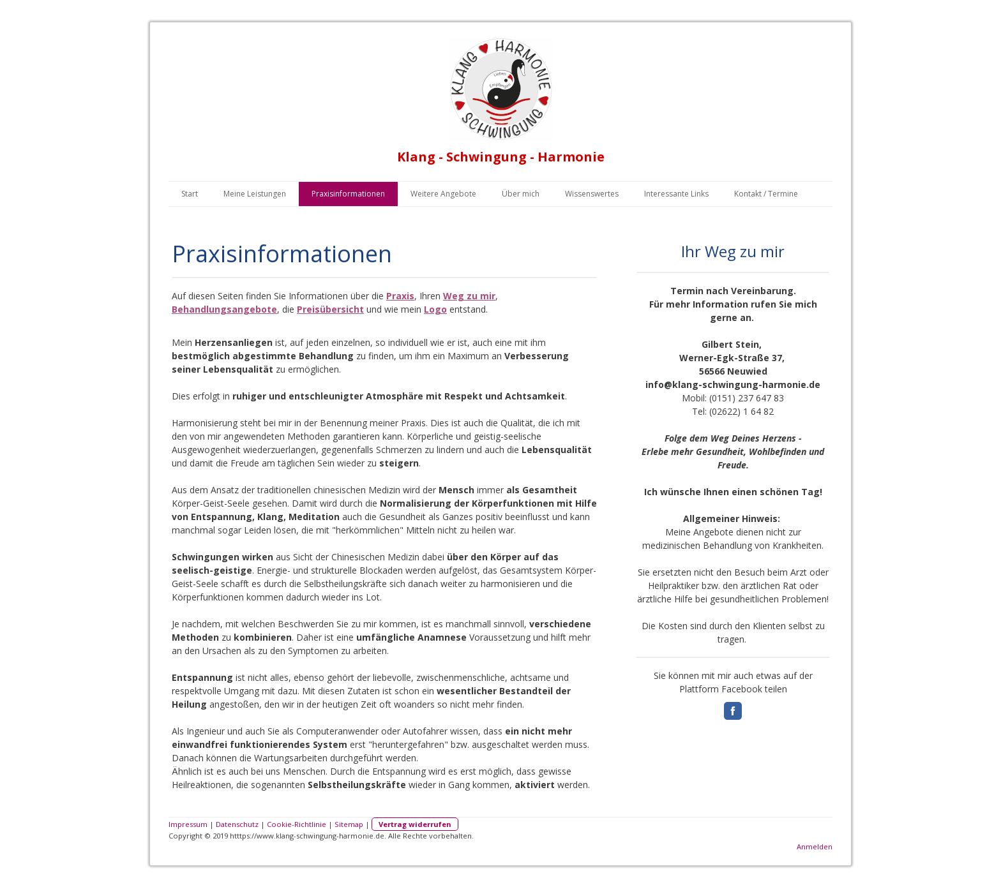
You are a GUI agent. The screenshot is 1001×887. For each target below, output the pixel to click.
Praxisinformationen (348, 193)
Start (189, 193)
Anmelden (814, 846)
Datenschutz (237, 824)
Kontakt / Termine (766, 193)
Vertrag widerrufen (415, 824)
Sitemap (349, 824)
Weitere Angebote (443, 193)
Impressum (188, 824)
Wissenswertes (592, 193)
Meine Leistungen (254, 193)
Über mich (520, 193)
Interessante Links (676, 193)
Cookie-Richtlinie (296, 824)
